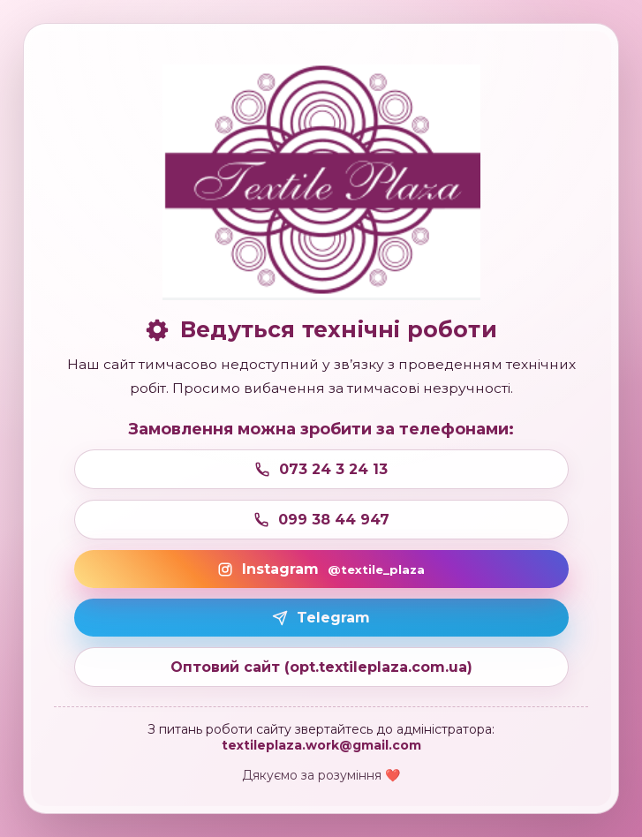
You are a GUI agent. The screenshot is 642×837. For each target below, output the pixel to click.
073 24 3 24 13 (321, 469)
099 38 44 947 (321, 519)
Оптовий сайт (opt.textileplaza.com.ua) (321, 667)
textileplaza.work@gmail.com (321, 745)
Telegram (321, 617)
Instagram (321, 569)
